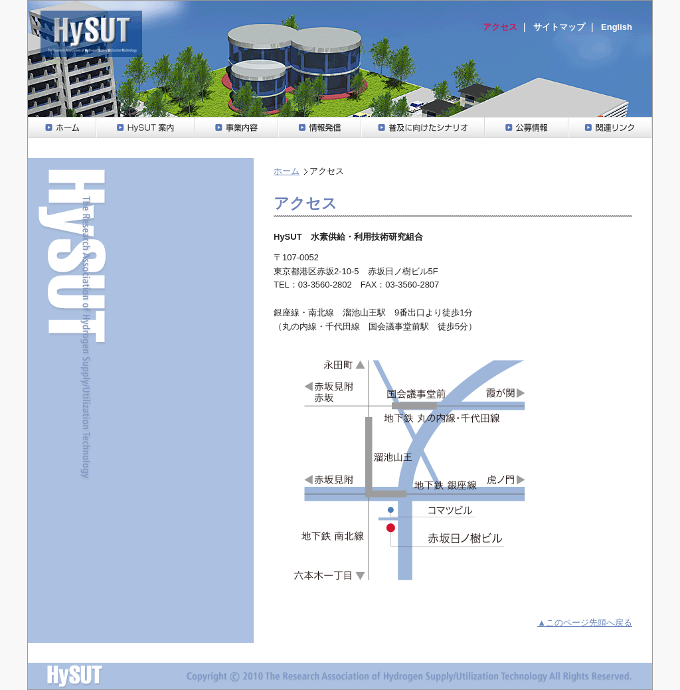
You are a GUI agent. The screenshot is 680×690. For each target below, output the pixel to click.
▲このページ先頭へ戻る (584, 623)
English (616, 27)
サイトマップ (559, 27)
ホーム (286, 171)
